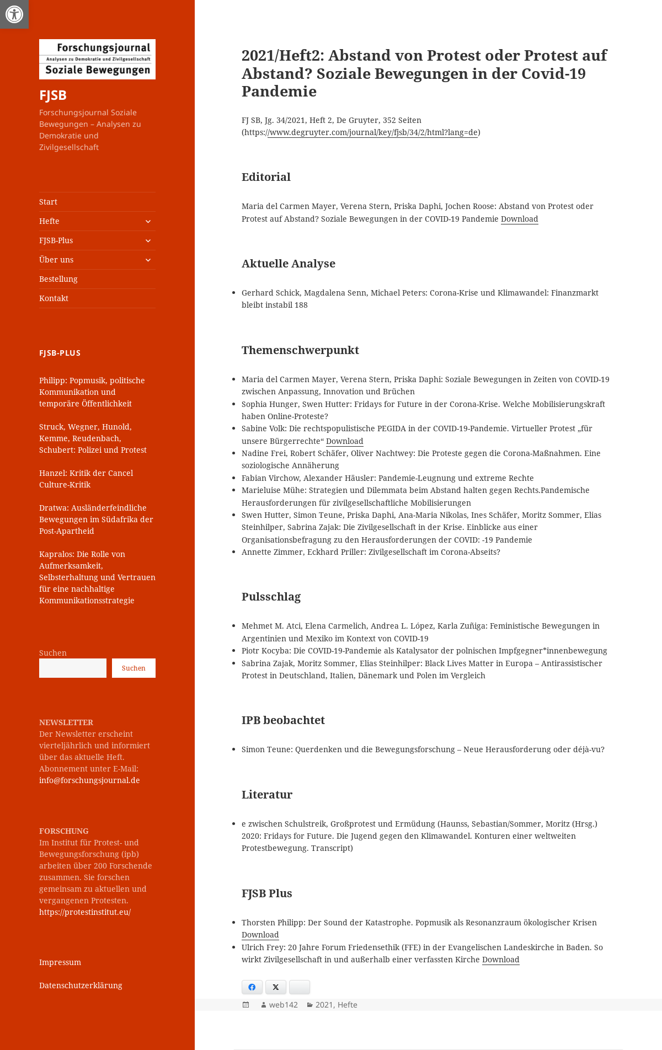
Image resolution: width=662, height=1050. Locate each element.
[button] (14, 14)
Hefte (49, 221)
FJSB (53, 94)
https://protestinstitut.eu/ (85, 912)
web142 (283, 1004)
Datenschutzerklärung (80, 985)
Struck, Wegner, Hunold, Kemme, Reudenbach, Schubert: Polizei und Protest (93, 438)
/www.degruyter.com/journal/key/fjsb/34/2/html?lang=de (373, 132)
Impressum (60, 962)
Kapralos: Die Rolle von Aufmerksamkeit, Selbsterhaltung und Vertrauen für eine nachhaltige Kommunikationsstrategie (97, 577)
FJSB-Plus (56, 240)
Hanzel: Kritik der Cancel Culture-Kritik (86, 479)
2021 (324, 1004)
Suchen (53, 652)
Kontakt (53, 298)
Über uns (56, 259)
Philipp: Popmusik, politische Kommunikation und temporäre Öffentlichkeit (92, 392)
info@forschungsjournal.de (89, 780)
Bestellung (58, 279)
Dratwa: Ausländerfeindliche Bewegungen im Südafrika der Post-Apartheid (96, 519)
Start (48, 201)
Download (519, 218)
